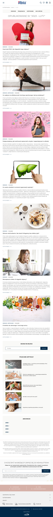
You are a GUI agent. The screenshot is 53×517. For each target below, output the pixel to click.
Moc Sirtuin (39, 11)
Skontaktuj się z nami (9, 494)
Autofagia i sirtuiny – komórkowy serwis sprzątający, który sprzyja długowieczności (35, 364)
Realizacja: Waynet (37, 509)
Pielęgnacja (21, 11)
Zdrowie (13, 11)
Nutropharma (7, 497)
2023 (6, 429)
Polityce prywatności (23, 477)
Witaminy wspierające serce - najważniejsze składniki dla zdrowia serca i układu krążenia (35, 375)
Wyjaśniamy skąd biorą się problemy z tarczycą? (33, 407)
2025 (6, 422)
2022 (6, 432)
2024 (6, 426)
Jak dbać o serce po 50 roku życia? (30, 396)
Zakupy (5, 500)
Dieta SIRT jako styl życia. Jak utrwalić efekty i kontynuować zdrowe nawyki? (32, 386)
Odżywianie (30, 11)
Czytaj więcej (7, 62)
